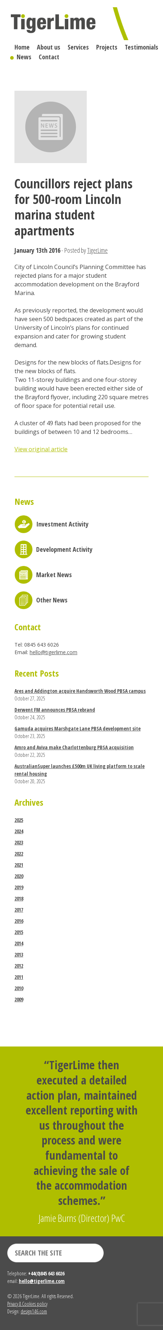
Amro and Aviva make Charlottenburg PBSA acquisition (74, 747)
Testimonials (141, 47)
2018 (18, 898)
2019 (18, 887)
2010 (18, 988)
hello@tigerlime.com (53, 652)
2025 (18, 820)
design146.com (34, 1311)
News (24, 56)
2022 (18, 853)
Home (22, 47)
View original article (41, 449)
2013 (18, 954)
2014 (18, 943)
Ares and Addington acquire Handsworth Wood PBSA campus (80, 690)
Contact (49, 56)
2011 (18, 976)
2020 (18, 876)
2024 (18, 831)
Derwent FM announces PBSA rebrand (54, 709)
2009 (18, 999)
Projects (106, 47)
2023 (18, 842)
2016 (18, 920)
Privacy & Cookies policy (27, 1303)
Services (78, 47)
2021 (18, 864)
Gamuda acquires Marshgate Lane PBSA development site (77, 728)
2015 (18, 932)
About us (48, 47)
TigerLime (97, 250)
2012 (18, 965)
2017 (18, 909)
